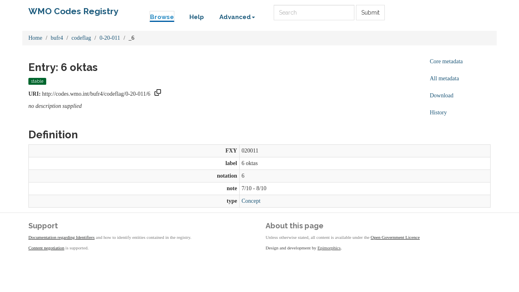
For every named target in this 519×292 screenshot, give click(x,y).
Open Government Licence (395, 237)
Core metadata (446, 61)
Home (35, 38)
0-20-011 (109, 38)
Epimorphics (329, 247)
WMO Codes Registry (73, 11)
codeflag (81, 38)
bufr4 (57, 38)
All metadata (444, 78)
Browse (162, 17)
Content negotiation (46, 247)
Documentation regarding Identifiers (61, 237)
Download (441, 95)
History (438, 113)
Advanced (237, 17)
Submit (370, 12)
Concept (251, 201)
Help (196, 17)
